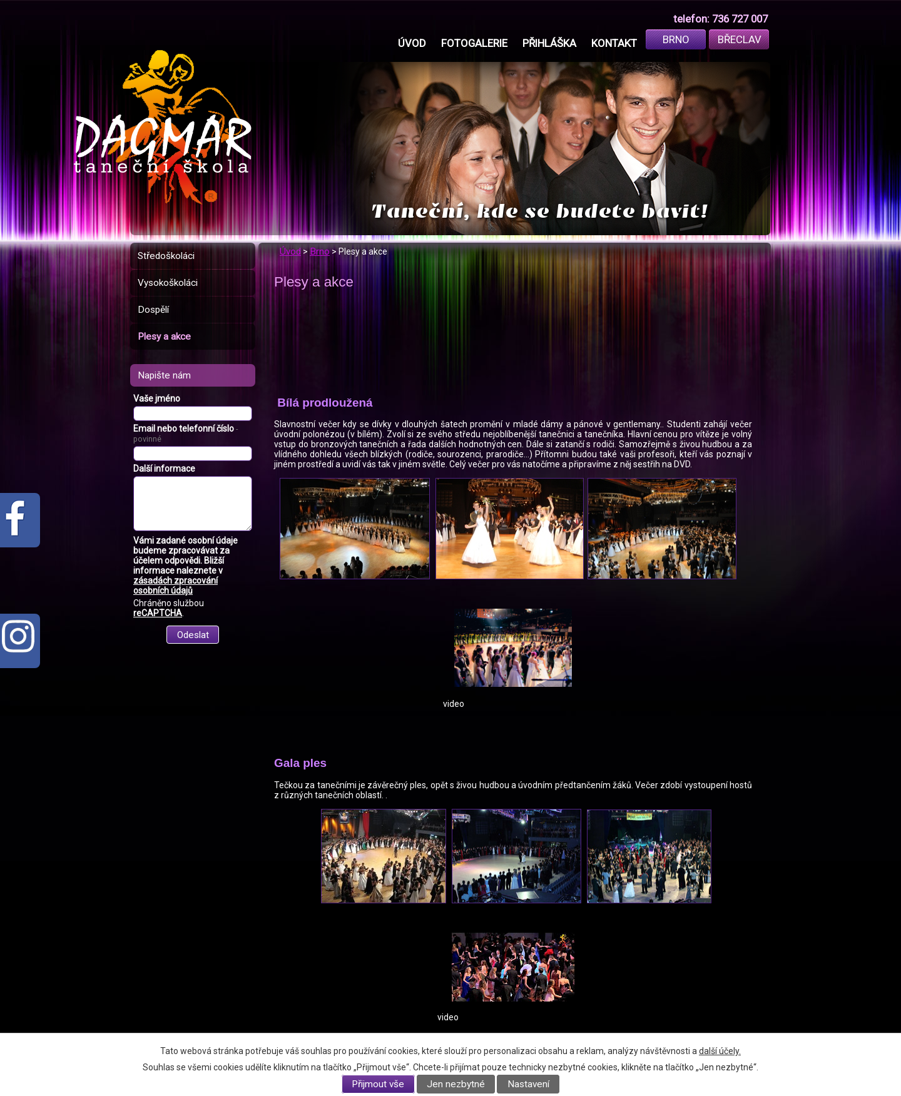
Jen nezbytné (456, 1084)
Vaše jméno (156, 398)
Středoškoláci (166, 255)
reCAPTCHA (157, 613)
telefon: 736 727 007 (720, 19)
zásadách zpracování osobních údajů (175, 586)
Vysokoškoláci (168, 282)
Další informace (164, 469)
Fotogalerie (474, 43)
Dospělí (153, 309)
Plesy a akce (164, 336)
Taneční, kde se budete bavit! (539, 211)
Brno (676, 39)
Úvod (412, 43)
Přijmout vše (378, 1084)
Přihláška (549, 43)
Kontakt (614, 43)
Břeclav (739, 39)
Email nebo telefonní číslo (185, 434)
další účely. (720, 1051)
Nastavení (528, 1084)
